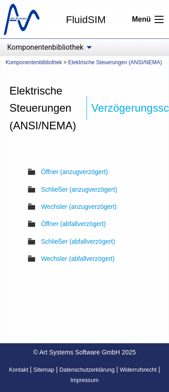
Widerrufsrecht (138, 370)
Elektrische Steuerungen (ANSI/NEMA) (115, 62)
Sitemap (43, 370)
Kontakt (18, 370)
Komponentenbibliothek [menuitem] (45, 47)
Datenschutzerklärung (87, 370)
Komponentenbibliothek (33, 62)
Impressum (84, 380)
